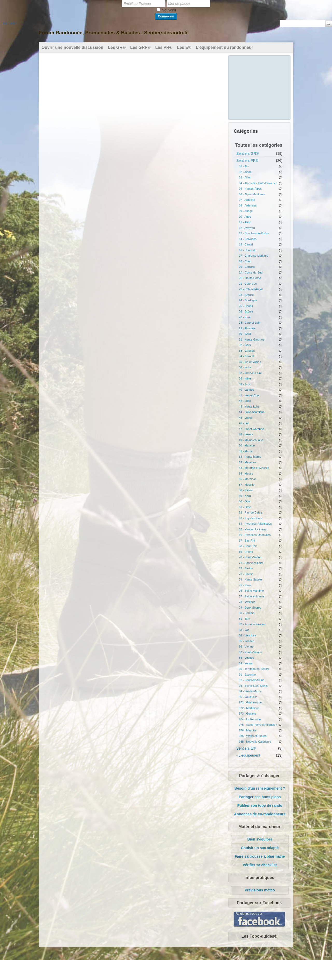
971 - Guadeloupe (250, 702)
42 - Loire (245, 400)
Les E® (184, 47)
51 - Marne (246, 451)
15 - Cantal (246, 244)
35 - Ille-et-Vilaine (250, 361)
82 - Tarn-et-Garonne (252, 624)
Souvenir (169, 10)
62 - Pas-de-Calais (250, 512)
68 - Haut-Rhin (248, 546)
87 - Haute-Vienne (250, 652)
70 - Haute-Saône (250, 557)
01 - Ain (243, 166)
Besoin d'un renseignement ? (259, 788)
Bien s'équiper (259, 839)
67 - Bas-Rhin (247, 540)
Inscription (10, 23)
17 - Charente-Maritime (253, 255)
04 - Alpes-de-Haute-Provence (258, 183)
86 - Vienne (246, 646)
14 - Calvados (248, 239)
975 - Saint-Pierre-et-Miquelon (258, 724)
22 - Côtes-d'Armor (251, 289)
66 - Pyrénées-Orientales (255, 534)
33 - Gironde (247, 350)
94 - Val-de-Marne (250, 691)
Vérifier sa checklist (260, 865)
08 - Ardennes (248, 205)
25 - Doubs (246, 306)
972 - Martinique (249, 708)
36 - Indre (245, 367)
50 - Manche (247, 445)
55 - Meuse (246, 473)
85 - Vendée (246, 641)
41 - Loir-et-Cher (249, 395)
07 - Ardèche (247, 199)
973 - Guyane (247, 713)
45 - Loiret (245, 417)
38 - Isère (245, 378)
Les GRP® (140, 47)
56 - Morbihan (248, 479)
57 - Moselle (246, 484)
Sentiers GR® (247, 153)
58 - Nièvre (246, 490)
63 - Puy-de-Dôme (250, 518)
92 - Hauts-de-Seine (251, 680)
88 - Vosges (246, 657)
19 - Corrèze (247, 266)
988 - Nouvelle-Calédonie (255, 741)
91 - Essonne (247, 674)
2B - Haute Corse (250, 277)
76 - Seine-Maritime (251, 590)
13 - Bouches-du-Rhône (254, 233)
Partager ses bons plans (260, 797)
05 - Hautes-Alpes (250, 188)
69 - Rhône (246, 551)
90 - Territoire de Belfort (254, 668)
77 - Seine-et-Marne (251, 596)
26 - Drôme (246, 311)
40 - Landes (246, 389)
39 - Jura (244, 384)
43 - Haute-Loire (249, 406)
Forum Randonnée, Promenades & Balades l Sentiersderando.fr (113, 32)
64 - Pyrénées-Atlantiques (255, 523)
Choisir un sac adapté (260, 848)
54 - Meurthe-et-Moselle (254, 467)
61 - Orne (245, 507)
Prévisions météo (260, 890)
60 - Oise (245, 501)
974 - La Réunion (250, 719)
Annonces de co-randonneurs (259, 814)
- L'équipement (248, 755)
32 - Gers (245, 344)
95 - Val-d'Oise (248, 696)
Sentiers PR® (247, 160)
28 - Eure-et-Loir (249, 322)
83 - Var (244, 629)
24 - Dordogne (248, 300)
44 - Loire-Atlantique (252, 412)
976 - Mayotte (247, 730)
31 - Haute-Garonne (251, 339)
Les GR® (117, 47)
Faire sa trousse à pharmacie (260, 856)
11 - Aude (245, 222)
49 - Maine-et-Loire (251, 440)
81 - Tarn (244, 618)
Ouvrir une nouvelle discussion (72, 47)
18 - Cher (245, 261)
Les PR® (163, 47)
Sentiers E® (246, 748)
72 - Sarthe (246, 568)
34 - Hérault (246, 356)
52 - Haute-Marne (250, 456)
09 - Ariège (246, 210)
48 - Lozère (246, 434)
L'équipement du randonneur (224, 47)
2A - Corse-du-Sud (250, 272)
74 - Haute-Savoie (250, 579)
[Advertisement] (260, 87)
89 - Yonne (246, 663)
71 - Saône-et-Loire (251, 562)
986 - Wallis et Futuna (253, 735)
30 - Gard (245, 333)
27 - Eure (245, 317)
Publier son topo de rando (259, 805)
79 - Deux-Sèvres (250, 607)
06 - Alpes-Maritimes (252, 194)
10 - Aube (245, 216)
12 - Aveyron (247, 227)
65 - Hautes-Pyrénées (253, 529)
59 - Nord (245, 495)
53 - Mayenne (247, 462)
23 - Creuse (246, 294)
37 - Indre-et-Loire (250, 373)
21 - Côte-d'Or (248, 283)
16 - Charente (247, 250)
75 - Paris (245, 585)
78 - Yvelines (247, 601)
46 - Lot (243, 423)
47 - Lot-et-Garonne (251, 428)
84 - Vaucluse (247, 635)
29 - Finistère (247, 328)
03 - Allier (245, 177)
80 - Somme (246, 613)
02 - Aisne (245, 172)
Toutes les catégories (258, 145)
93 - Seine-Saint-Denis (253, 685)
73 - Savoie (246, 574)
